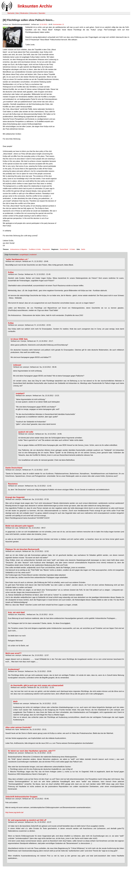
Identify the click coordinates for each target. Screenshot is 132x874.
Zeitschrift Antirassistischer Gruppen (21, 797)
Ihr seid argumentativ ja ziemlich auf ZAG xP (27, 820)
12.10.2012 (43, 24)
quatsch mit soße (25, 432)
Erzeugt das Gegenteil (15, 497)
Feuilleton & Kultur (35, 249)
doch (15, 701)
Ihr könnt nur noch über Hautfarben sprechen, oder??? (31, 751)
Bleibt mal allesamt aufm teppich (19, 526)
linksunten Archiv (35, 6)
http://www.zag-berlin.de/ (14, 812)
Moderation (24, 13)
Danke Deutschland (13, 468)
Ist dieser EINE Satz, (19, 339)
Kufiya (11, 272)
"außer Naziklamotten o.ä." (17, 259)
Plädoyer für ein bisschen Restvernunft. (22, 549)
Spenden (42, 13)
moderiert (33, 254)
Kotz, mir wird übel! (16, 612)
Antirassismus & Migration (18, 249)
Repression (46, 249)
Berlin (83, 249)
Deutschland (64, 249)
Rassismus (13, 484)
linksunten (33, 13)
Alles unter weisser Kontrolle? (18, 727)
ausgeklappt (23, 254)
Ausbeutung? (14, 669)
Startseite (10, 13)
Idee (17, 13)
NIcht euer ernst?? (13, 653)
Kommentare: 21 (58, 24)
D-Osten (72, 249)
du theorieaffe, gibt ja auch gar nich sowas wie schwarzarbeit (37, 685)
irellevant (17, 365)
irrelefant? (20, 393)
